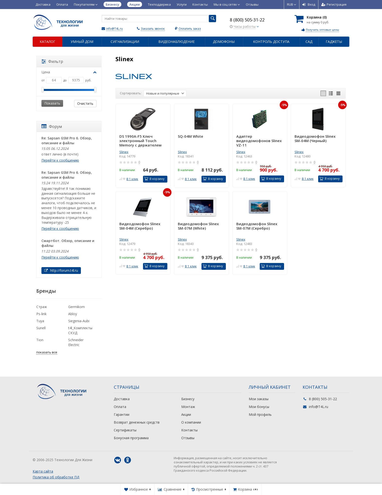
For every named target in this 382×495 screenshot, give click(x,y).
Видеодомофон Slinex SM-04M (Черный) (315, 138)
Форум (51, 126)
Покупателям (86, 4)
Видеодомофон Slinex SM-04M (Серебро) (139, 226)
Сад (309, 41)
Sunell (41, 328)
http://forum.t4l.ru (61, 270)
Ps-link (41, 313)
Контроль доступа (271, 41)
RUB (291, 4)
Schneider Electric (76, 342)
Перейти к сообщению (60, 160)
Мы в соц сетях (227, 4)
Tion (39, 340)
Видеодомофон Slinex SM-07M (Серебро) (256, 226)
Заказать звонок (153, 29)
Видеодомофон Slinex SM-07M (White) (198, 226)
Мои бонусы (259, 406)
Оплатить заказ (190, 29)
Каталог (47, 41)
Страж (41, 306)
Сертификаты (125, 430)
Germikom (76, 306)
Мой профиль (260, 414)
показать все (46, 352)
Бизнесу (187, 399)
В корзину (154, 179)
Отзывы (252, 4)
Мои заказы (258, 399)
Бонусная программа (131, 438)
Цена (68, 72)
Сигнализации (125, 41)
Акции (186, 414)
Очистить (85, 103)
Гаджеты (334, 41)
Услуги (182, 4)
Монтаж (188, 406)
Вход (308, 4)
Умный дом (82, 41)
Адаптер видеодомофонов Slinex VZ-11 (259, 140)
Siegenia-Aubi (78, 321)
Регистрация (333, 4)
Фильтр (52, 61)
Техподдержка (159, 4)
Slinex (123, 152)
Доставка (43, 4)
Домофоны (224, 41)
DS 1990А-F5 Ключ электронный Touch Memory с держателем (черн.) (140, 140)
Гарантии (121, 414)
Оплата (62, 4)
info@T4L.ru (114, 29)
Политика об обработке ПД (56, 477)
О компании (191, 422)
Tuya (40, 321)
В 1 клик (132, 179)
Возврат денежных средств (137, 422)
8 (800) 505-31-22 (247, 20)
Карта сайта (43, 471)
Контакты (200, 4)
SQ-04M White (190, 136)
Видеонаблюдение (176, 41)
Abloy (72, 313)
